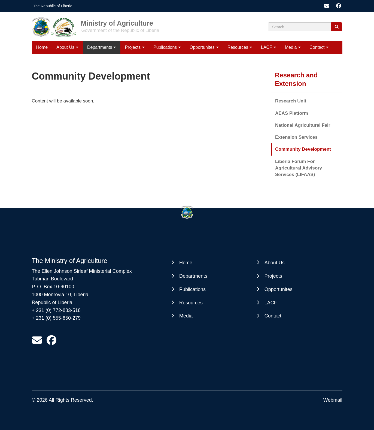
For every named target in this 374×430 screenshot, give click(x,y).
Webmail (332, 400)
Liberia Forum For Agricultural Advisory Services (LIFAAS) (298, 168)
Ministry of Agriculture (117, 22)
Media (291, 47)
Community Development (303, 149)
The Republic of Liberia (52, 6)
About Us (65, 47)
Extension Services (296, 137)
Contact (316, 47)
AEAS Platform (291, 113)
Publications (165, 47)
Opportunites (202, 47)
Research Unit (290, 101)
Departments (99, 47)
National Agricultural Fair (302, 125)
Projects (133, 47)
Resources (237, 47)
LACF (266, 47)
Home (42, 47)
